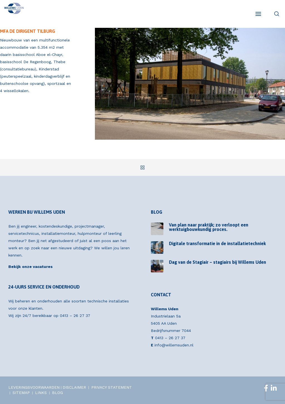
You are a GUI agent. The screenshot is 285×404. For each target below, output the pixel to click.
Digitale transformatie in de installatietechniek (217, 243)
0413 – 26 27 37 (75, 315)
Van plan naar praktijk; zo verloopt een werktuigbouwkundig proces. (208, 227)
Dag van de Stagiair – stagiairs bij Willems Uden (217, 262)
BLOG (57, 392)
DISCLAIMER (74, 387)
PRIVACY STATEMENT (111, 387)
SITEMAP (21, 392)
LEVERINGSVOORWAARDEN (34, 387)
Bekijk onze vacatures (30, 266)
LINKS (41, 392)
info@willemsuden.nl (173, 345)
